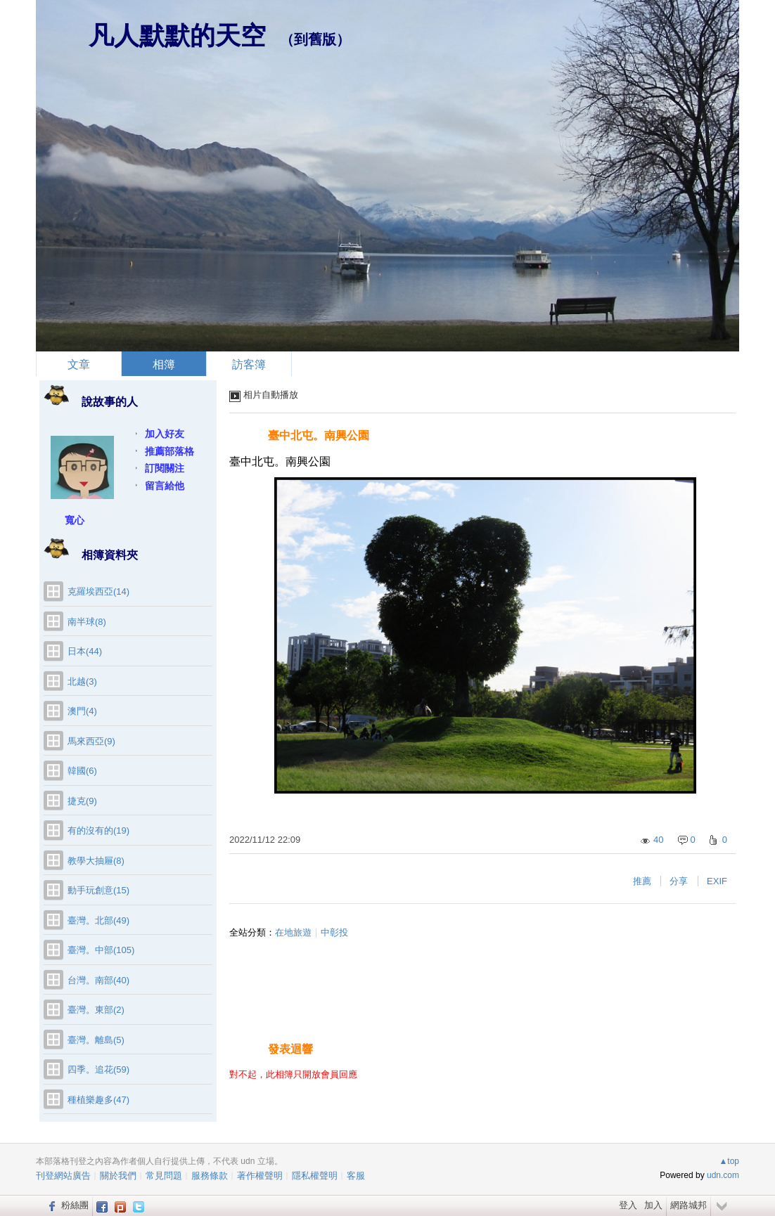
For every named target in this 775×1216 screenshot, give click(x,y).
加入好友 (164, 433)
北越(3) (82, 681)
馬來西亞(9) (91, 741)
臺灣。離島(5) (96, 1040)
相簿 (164, 364)
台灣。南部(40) (98, 980)
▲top (729, 1161)
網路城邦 (688, 1205)
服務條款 (209, 1175)
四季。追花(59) (98, 1069)
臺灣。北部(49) (98, 920)
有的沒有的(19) (98, 830)
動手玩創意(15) (98, 890)
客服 (356, 1175)
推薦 (642, 881)
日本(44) (85, 651)
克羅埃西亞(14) (98, 591)
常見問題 (164, 1175)
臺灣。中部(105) (101, 950)
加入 (653, 1205)
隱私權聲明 (315, 1175)
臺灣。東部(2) (96, 1009)
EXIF (717, 881)
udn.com (723, 1175)
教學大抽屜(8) (96, 860)
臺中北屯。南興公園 (318, 435)
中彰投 (334, 932)
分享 (679, 881)
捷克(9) (82, 801)
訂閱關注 (164, 468)
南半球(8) (87, 621)
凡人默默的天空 (177, 35)
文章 (79, 364)
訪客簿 (249, 364)
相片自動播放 (270, 394)
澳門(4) (82, 711)
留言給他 (164, 485)
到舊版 (315, 39)
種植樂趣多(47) (98, 1099)
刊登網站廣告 (63, 1175)
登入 (628, 1205)
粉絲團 (75, 1205)
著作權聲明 (260, 1175)
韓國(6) (82, 770)
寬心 (74, 520)
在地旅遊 (293, 932)
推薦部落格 (169, 451)
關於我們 (118, 1175)
